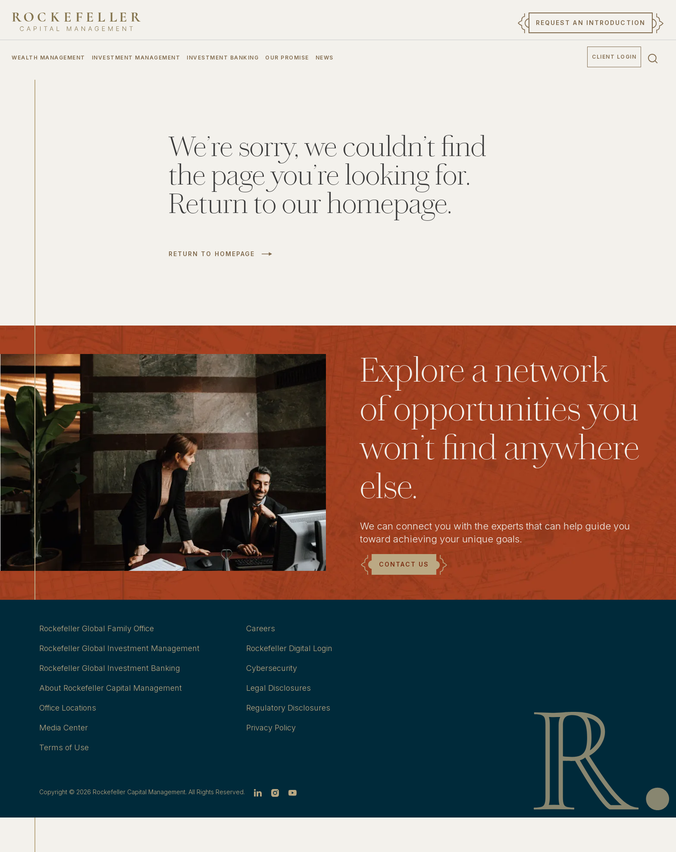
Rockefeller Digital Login (289, 648)
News (325, 57)
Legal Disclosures (278, 687)
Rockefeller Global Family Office (96, 628)
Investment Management (136, 57)
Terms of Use (64, 747)
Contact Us (404, 564)
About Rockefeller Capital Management (110, 687)
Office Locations (67, 707)
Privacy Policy (271, 727)
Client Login (614, 56)
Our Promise (287, 57)
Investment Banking (223, 57)
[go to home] (76, 22)
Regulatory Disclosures (288, 707)
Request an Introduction (590, 22)
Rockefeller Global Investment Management (119, 648)
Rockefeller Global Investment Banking (109, 668)
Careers (260, 628)
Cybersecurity (271, 668)
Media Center (63, 727)
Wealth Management (48, 57)
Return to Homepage (212, 254)
